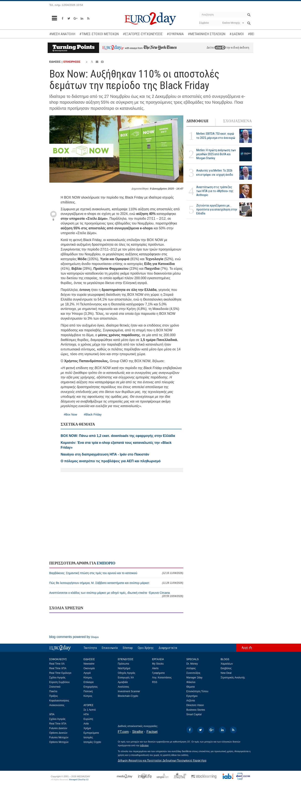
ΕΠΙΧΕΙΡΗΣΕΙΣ (71, 61)
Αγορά (87, 672)
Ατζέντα (190, 700)
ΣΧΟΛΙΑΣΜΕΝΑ (237, 121)
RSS (154, 682)
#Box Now (70, 414)
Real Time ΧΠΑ (57, 668)
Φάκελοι (190, 682)
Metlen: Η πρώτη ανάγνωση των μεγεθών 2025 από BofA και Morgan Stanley (216, 154)
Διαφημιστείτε (168, 648)
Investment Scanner (129, 691)
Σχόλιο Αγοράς (57, 677)
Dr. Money (192, 663)
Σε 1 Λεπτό (90, 709)
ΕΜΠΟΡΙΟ (106, 563)
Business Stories (195, 709)
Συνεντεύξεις (193, 672)
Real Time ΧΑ (57, 663)
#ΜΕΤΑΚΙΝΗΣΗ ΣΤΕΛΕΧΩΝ (206, 34)
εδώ (220, 47)
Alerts (155, 668)
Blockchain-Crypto (128, 696)
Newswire (89, 663)
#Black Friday (93, 414)
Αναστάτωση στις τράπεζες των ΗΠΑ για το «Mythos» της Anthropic (214, 191)
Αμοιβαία (123, 682)
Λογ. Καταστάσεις (162, 677)
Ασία (86, 723)
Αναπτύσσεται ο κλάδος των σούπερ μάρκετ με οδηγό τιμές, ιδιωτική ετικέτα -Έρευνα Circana (116, 594)
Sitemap (128, 648)
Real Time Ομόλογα (60, 672)
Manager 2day (194, 677)
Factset (152, 731)
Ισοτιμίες (88, 737)
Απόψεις (191, 668)
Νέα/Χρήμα (124, 668)
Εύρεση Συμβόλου (59, 682)
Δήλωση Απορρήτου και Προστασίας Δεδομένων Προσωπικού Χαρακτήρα (162, 760)
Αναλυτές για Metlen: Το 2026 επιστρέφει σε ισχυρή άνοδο (214, 172)
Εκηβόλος (226, 668)
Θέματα (190, 686)
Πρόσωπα (123, 663)
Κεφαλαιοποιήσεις (59, 700)
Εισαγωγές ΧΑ (126, 677)
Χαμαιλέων (227, 663)
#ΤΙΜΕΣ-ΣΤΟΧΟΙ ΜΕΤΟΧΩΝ (99, 34)
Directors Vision (195, 705)
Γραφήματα (158, 672)
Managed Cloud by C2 (78, 780)
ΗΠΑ (86, 714)
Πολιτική (88, 691)
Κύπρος (88, 696)
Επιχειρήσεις (91, 686)
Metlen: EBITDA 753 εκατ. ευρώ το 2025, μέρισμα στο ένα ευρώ (215, 135)
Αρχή (245, 647)
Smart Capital (194, 714)
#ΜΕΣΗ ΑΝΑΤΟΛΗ (62, 34)
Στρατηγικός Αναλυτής (233, 677)
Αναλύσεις (123, 686)
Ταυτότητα (90, 648)
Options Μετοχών (59, 742)
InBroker (144, 745)
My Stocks (158, 663)
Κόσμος (88, 677)
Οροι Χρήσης (146, 648)
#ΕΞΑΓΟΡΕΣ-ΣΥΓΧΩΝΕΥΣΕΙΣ (143, 34)
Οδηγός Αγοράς (126, 672)
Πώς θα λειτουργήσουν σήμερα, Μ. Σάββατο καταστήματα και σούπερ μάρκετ (116, 583)
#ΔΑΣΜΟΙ (237, 34)
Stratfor (137, 731)
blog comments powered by (74, 637)
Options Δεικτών (58, 732)
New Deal (226, 672)
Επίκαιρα (89, 682)
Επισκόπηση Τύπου (197, 691)
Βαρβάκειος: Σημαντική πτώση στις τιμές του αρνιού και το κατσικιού (116, 573)
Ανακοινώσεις (57, 705)
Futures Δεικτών (58, 728)
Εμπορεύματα (91, 732)
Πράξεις (53, 696)
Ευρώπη (88, 719)
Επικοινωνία (110, 648)
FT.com (123, 731)
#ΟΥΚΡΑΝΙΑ (175, 34)
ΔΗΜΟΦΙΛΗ (197, 121)
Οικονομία (89, 668)
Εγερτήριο (192, 696)
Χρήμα (87, 728)
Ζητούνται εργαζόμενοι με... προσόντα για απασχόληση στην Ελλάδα (216, 209)
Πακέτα (53, 691)
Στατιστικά (54, 686)
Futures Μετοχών (59, 737)
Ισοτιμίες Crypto (92, 742)
